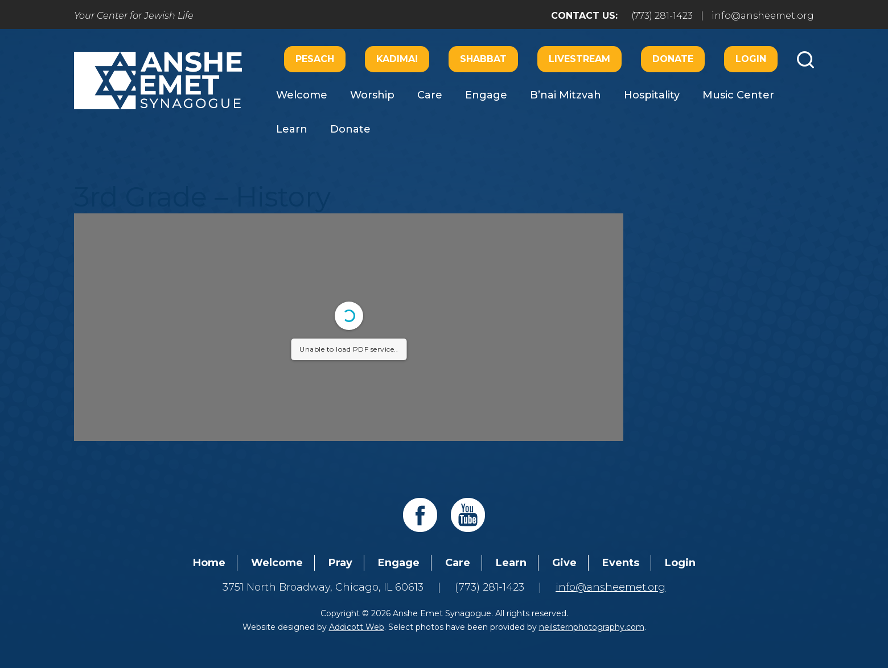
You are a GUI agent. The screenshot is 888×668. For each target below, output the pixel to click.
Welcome (301, 95)
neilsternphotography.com (591, 627)
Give (564, 562)
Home (209, 562)
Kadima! (397, 58)
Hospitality (652, 95)
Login (750, 58)
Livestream (579, 58)
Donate (672, 58)
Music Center (738, 95)
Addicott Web (356, 627)
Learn (291, 129)
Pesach (314, 58)
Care (429, 95)
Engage (486, 95)
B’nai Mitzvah (565, 95)
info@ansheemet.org (763, 15)
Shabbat (483, 58)
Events (620, 562)
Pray (340, 562)
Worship (372, 95)
